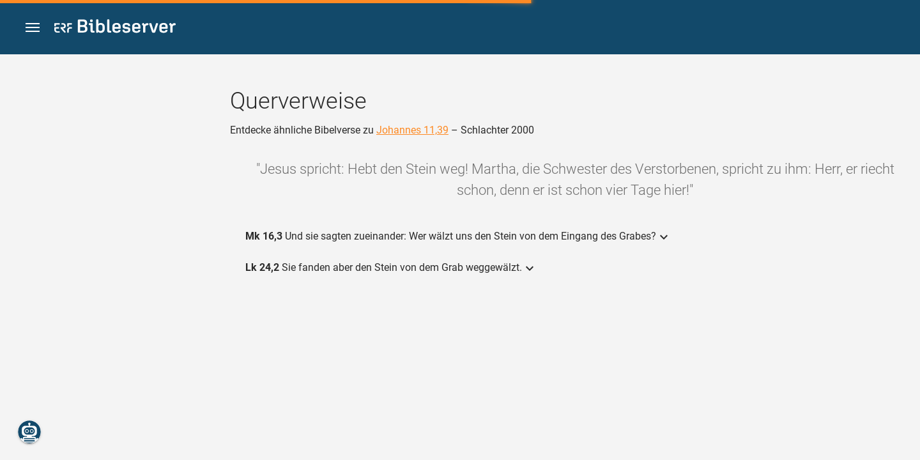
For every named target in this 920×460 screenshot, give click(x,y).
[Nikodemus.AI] (29, 431)
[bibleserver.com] (115, 28)
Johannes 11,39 (412, 130)
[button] (33, 28)
